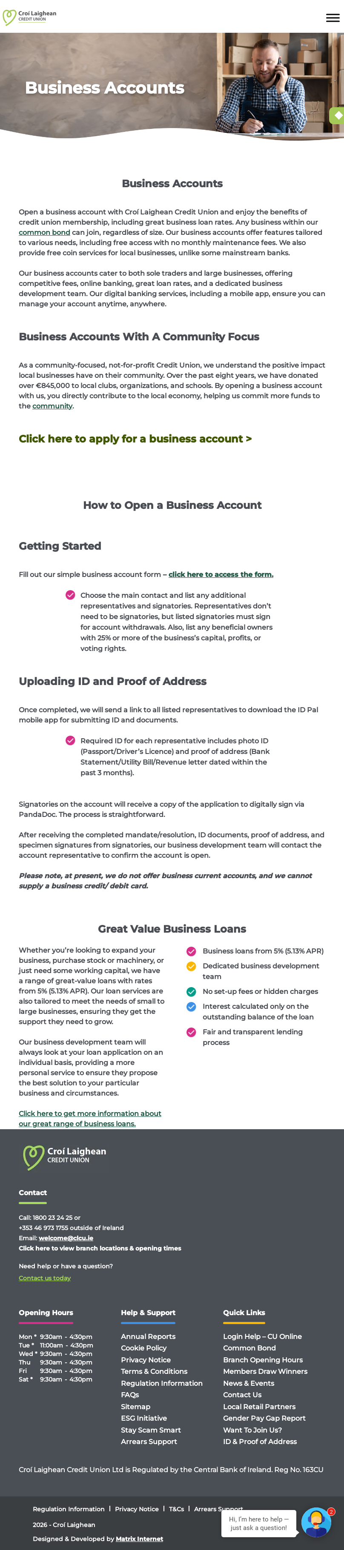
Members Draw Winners (265, 1371)
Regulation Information (162, 1383)
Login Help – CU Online (262, 1337)
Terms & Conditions (154, 1371)
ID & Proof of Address (260, 1442)
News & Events (248, 1383)
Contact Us (242, 1395)
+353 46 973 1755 (43, 1228)
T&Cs (176, 1509)
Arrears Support (149, 1442)
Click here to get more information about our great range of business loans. (90, 1119)
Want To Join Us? (252, 1430)
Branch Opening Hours (263, 1360)
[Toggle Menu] (333, 18)
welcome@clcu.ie (66, 1238)
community (52, 406)
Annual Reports (148, 1337)
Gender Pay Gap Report (264, 1418)
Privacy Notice (146, 1360)
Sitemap (135, 1407)
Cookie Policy (143, 1348)
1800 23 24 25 (52, 1218)
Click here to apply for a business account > (135, 439)
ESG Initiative (144, 1418)
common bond (44, 232)
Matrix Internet (139, 1539)
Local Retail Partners (259, 1407)
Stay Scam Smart (151, 1430)
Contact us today (45, 1278)
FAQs (130, 1395)
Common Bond (249, 1348)
